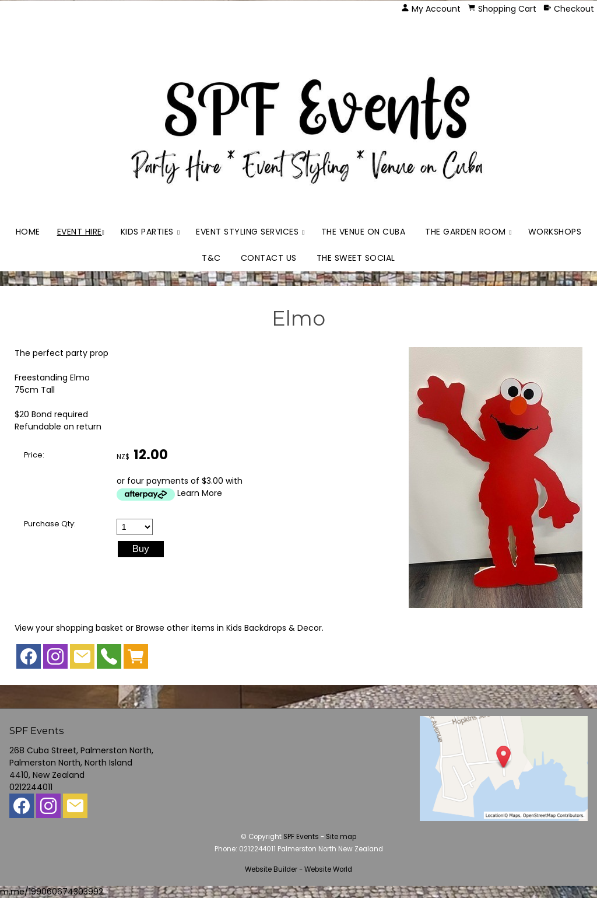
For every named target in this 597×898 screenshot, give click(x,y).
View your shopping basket (69, 628)
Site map (341, 836)
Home (28, 231)
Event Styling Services (247, 231)
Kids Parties (147, 231)
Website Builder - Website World (298, 869)
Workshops (555, 231)
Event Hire (79, 231)
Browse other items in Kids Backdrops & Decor (229, 628)
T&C (211, 258)
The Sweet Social (356, 258)
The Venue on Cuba (363, 231)
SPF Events (301, 836)
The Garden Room (465, 231)
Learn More (199, 493)
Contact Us (269, 258)
